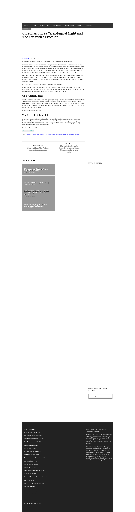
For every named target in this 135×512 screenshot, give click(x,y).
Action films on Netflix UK (32, 503)
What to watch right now (32, 432)
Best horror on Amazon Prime (34, 439)
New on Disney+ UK (30, 461)
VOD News (26, 29)
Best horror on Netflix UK (32, 442)
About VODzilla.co (30, 429)
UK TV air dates (29, 480)
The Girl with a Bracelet (73, 134)
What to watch (44, 25)
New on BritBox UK (30, 467)
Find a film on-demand (31, 445)
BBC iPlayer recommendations (34, 435)
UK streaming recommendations (34, 470)
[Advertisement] (100, 59)
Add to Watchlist (28, 130)
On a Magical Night (50, 134)
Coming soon (69, 25)
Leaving (79, 25)
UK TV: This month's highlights (34, 483)
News (34, 25)
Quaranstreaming (61, 134)
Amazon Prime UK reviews (32, 451)
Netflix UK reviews (30, 448)
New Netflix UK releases (31, 455)
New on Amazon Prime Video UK (34, 458)
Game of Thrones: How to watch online (36, 477)
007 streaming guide (30, 474)
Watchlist (89, 25)
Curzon (29, 134)
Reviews (26, 25)
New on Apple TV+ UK (31, 464)
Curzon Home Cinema (38, 134)
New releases (57, 25)
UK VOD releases (29, 486)
